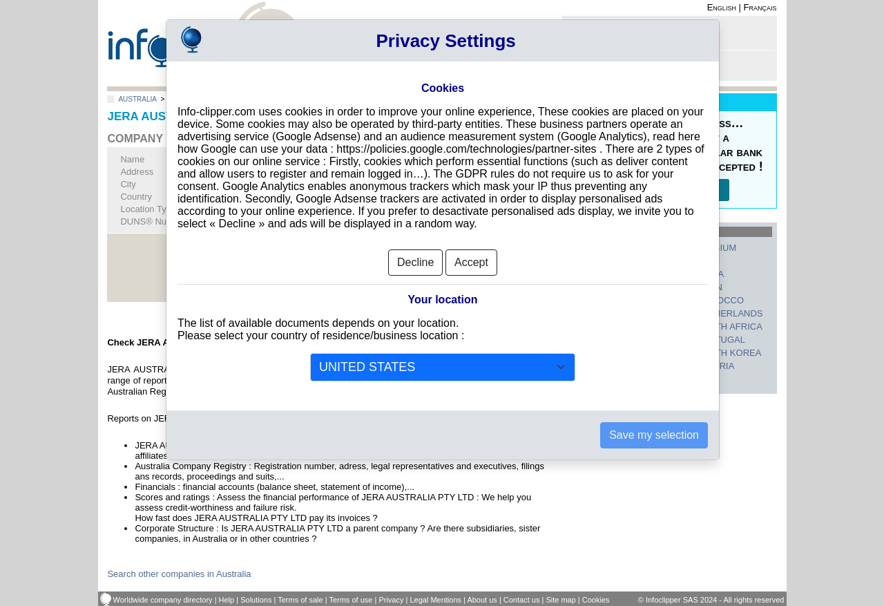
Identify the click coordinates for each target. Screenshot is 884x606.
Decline (415, 259)
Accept (471, 259)
